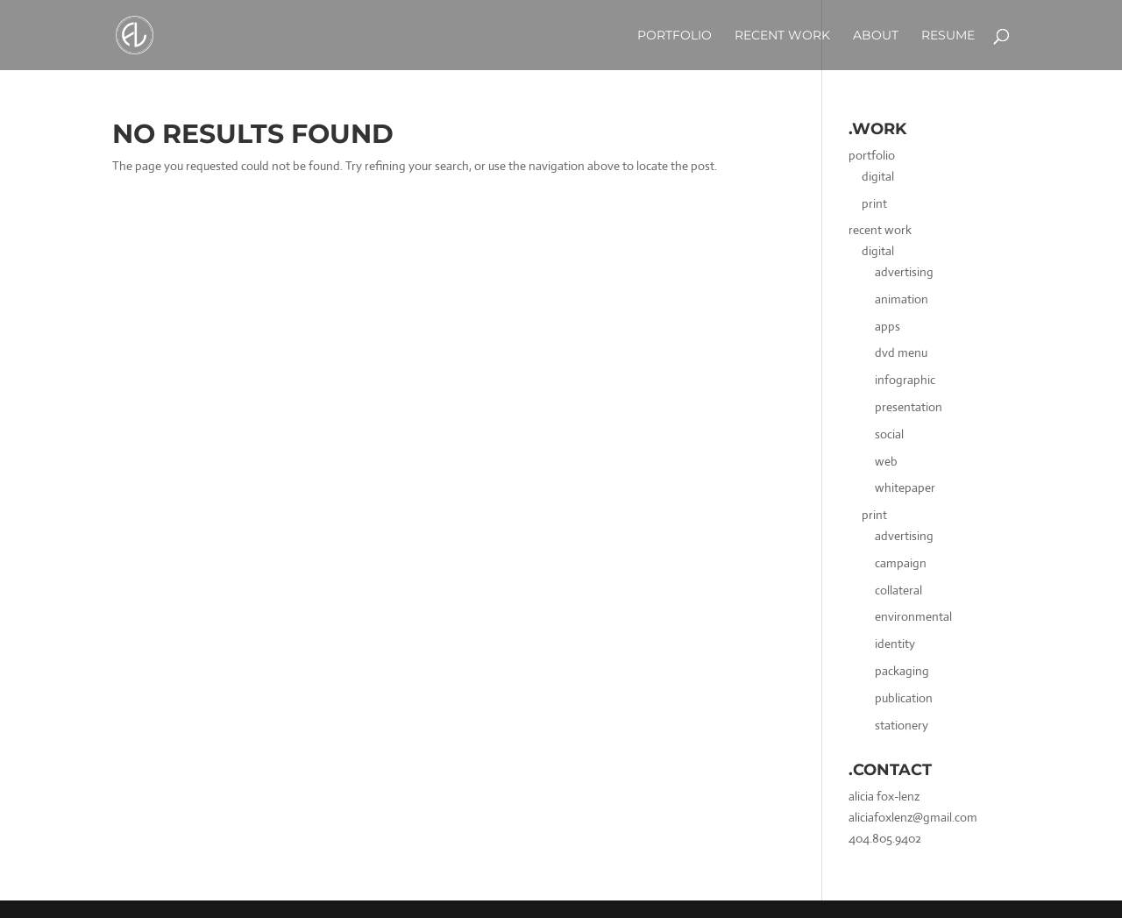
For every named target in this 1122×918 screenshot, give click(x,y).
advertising (904, 272)
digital (878, 176)
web (886, 461)
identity (895, 643)
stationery (901, 725)
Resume (948, 35)
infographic (905, 380)
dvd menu (901, 352)
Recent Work (782, 35)
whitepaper (905, 487)
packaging (902, 671)
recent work (880, 230)
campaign (901, 563)
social (889, 434)
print (874, 203)
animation (901, 299)
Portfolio (674, 35)
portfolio (872, 155)
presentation (908, 407)
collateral (898, 590)
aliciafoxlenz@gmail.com (913, 817)
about (875, 35)
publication (904, 698)
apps (887, 326)
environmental (913, 616)
